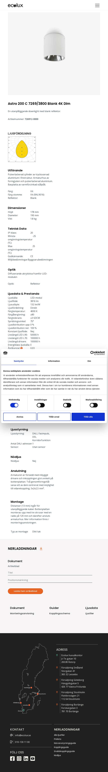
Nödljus (57, 755)
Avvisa (19, 417)
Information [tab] (54, 361)
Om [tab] (89, 361)
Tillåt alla (88, 417)
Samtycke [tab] (19, 361)
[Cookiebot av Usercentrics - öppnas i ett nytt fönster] (92, 353)
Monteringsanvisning (22, 613)
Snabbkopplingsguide (64, 751)
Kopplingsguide (61, 747)
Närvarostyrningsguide (65, 743)
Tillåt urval (54, 417)
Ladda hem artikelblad (25, 591)
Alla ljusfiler (59, 735)
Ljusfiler (89, 613)
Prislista (57, 739)
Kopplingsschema (59, 613)
